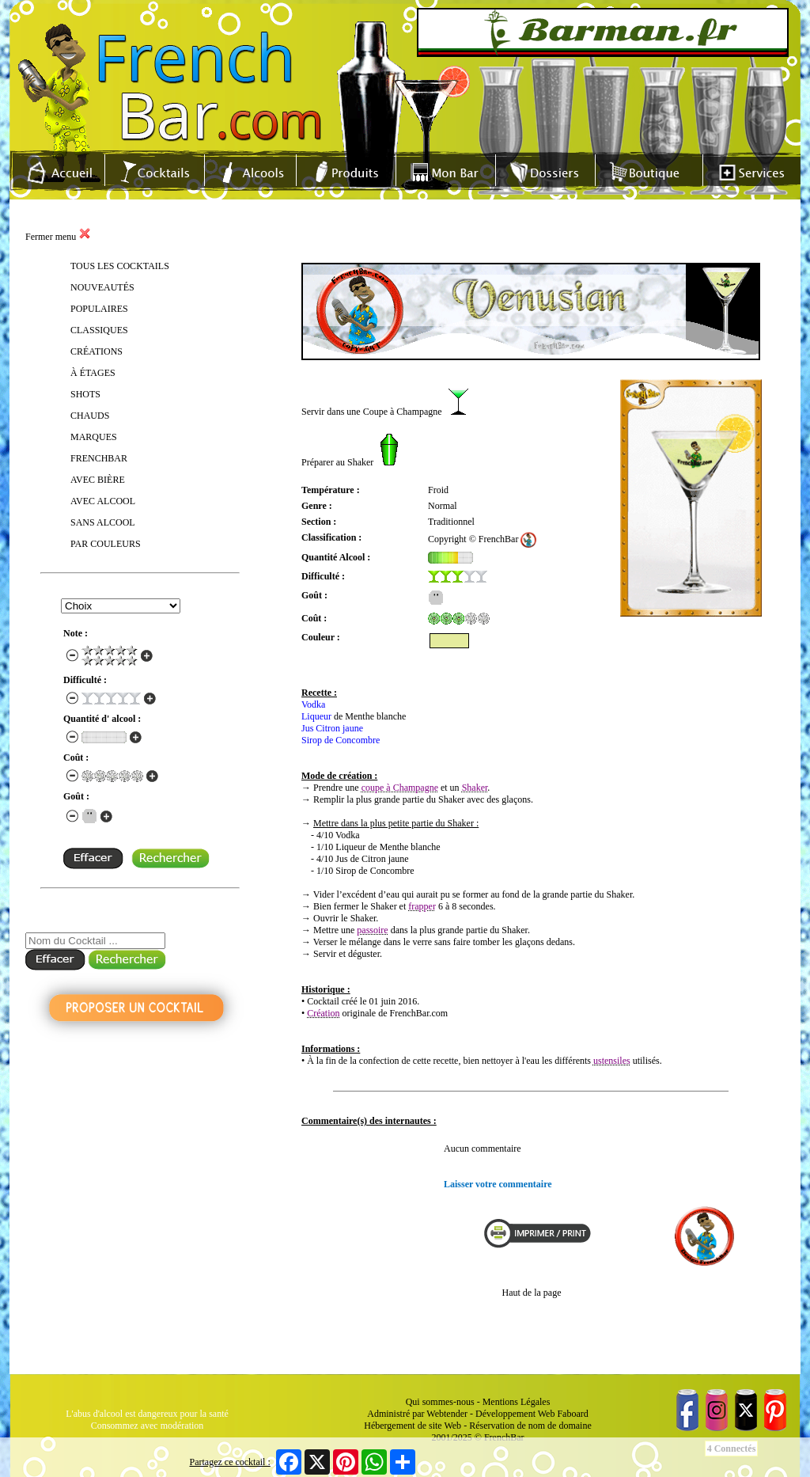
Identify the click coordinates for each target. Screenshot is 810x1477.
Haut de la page (532, 1292)
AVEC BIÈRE (97, 479)
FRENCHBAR (98, 458)
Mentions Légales (517, 1401)
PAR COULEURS (105, 543)
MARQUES (93, 436)
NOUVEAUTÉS (102, 287)
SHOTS (85, 394)
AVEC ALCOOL (102, 501)
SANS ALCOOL (102, 522)
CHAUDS (89, 415)
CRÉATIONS (96, 351)
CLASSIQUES (99, 330)
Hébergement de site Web (412, 1425)
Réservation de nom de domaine (530, 1425)
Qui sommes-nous (440, 1401)
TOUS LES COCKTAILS (119, 265)
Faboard (572, 1413)
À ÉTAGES (92, 372)
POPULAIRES (99, 308)
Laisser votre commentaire (498, 1184)
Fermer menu (58, 236)
